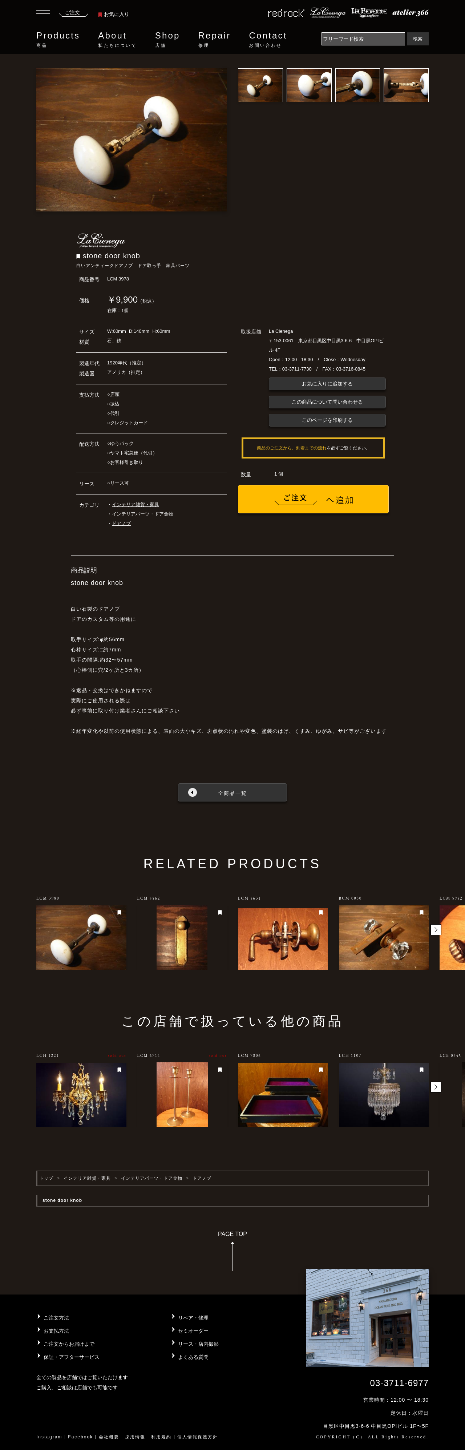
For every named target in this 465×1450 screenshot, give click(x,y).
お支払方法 (56, 1331)
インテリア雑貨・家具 (135, 504)
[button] (435, 929)
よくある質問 (193, 1357)
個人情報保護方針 (197, 1436)
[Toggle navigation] (43, 14)
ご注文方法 (56, 1318)
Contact (268, 40)
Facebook (80, 1436)
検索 (417, 38)
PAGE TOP (232, 1253)
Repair (214, 40)
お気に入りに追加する (327, 384)
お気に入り (113, 14)
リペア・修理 (193, 1318)
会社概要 (109, 1436)
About (117, 40)
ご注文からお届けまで (69, 1344)
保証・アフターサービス (72, 1357)
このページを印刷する (327, 420)
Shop (167, 40)
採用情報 (135, 1436)
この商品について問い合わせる (327, 402)
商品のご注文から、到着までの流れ (292, 448)
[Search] (363, 38)
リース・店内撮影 (198, 1344)
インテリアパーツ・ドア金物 (142, 514)
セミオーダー (193, 1331)
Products (58, 40)
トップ (46, 1178)
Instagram (49, 1436)
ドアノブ (121, 523)
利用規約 (161, 1436)
